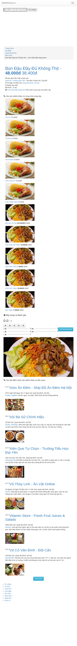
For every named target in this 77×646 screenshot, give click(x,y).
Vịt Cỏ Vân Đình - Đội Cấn (30, 550)
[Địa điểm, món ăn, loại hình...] (15, 9)
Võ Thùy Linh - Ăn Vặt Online (32, 484)
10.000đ (24, 245)
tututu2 (7, 492)
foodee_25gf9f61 (11, 395)
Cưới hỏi (8, 589)
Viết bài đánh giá (66, 329)
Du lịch (7, 586)
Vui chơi (8, 593)
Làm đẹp (8, 591)
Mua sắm (8, 596)
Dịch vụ (7, 600)
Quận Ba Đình (28, 83)
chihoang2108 (10, 460)
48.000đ (13, 73)
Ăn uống (8, 584)
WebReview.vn (9, 3)
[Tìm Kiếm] (32, 9)
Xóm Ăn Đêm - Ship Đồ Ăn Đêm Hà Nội (41, 388)
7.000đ (19, 266)
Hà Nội (36, 83)
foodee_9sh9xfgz (11, 425)
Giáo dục (8, 598)
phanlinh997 (9, 558)
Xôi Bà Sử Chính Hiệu (27, 417)
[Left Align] (5, 325)
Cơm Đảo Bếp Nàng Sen (16, 90)
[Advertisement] (38, 29)
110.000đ (20, 223)
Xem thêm (38, 579)
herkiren (8, 527)
